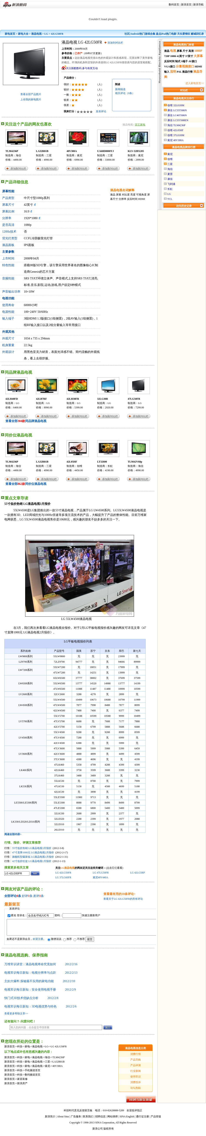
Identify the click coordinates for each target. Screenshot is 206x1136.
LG (46, 33)
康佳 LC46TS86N (177, 115)
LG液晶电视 (67, 867)
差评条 (38, 896)
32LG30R (102, 398)
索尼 (79, 155)
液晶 (112, 194)
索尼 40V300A (175, 140)
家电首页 (10, 33)
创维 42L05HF (175, 130)
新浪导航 (198, 4)
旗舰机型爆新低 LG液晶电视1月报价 (33, 856)
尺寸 (185, 50)
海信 (18, 155)
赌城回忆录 (197, 33)
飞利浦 (171, 184)
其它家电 (140, 124)
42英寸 (181, 56)
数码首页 (174, 4)
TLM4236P (11, 151)
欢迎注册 (38, 942)
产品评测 (135, 1068)
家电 (27, 1049)
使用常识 (135, 1079)
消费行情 (135, 1057)
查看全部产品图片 (30, 94)
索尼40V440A (100, 877)
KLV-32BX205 (136, 151)
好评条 (27, 896)
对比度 (126, 194)
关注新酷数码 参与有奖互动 (82, 68)
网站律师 (112, 1119)
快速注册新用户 (91, 915)
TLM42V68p (135, 461)
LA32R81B (42, 151)
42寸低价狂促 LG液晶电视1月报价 (31, 861)
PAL (179, 71)
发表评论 (101, 111)
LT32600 (102, 461)
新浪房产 (22, 1086)
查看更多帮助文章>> (16, 1016)
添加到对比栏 (115, 42)
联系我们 (88, 1119)
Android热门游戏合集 (142, 33)
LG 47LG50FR (101, 872)
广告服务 (76, 1119)
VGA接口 (169, 66)
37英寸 (189, 56)
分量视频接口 (185, 66)
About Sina (63, 1119)
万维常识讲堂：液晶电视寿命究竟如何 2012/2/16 (40, 967)
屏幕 (118, 194)
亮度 (133, 194)
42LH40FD (11, 398)
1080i (173, 56)
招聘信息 (100, 1119)
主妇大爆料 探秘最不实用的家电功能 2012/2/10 (39, 984)
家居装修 (22, 1082)
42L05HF (72, 461)
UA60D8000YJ (105, 151)
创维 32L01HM (175, 105)
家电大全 (23, 33)
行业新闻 (135, 1074)
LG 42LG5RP (137, 872)
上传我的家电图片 (30, 99)
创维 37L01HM (175, 135)
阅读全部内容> (12, 834)
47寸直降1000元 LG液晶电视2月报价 (33, 852)
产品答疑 (156, 1119)
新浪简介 (50, 1119)
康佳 (170, 179)
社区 (127, 33)
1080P (198, 50)
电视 (173, 50)
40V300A (72, 151)
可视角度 (141, 194)
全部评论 (10, 896)
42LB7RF (41, 398)
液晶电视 (36, 33)
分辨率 (122, 198)
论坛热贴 (135, 1091)
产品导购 (135, 1062)
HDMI (141, 198)
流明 (173, 71)
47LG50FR (134, 398)
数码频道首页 (32, 1077)
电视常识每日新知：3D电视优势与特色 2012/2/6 (40, 1009)
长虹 (110, 466)
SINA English (126, 1119)
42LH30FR (73, 398)
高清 (191, 50)
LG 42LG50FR (63, 872)
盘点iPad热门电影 (166, 33)
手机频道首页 (32, 1073)
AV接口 (192, 61)
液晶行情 (187, 71)
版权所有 (108, 1131)
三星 (49, 155)
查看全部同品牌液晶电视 (25, 421)
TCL (169, 198)
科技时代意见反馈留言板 (78, 1113)
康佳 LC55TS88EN (177, 120)
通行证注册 (142, 1119)
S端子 (184, 61)
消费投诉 (135, 1085)
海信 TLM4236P (176, 125)
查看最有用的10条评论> (119, 894)
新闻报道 (120, 89)
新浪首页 (186, 4)
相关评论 (125, 93)
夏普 (170, 174)
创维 (79, 466)
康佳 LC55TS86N (177, 110)
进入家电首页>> (194, 83)
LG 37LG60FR (63, 877)
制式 (177, 61)
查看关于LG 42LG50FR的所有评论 (123, 898)
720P (167, 56)
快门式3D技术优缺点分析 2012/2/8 (31, 1001)
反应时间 (132, 198)
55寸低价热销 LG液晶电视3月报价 (31, 848)
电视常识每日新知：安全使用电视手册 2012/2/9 (40, 992)
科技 (19, 1049)
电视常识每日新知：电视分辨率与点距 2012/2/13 (40, 976)
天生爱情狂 (183, 33)
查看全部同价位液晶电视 (25, 484)
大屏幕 (198, 56)
